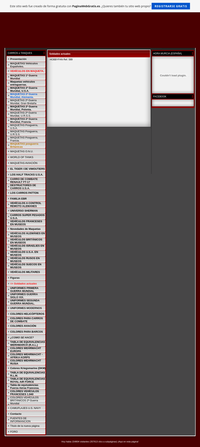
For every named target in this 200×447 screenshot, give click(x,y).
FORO (14, 431)
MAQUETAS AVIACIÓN (23, 162)
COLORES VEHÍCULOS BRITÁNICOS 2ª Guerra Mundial (24, 400)
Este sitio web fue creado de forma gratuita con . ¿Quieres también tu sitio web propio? (100, 6)
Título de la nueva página (24, 425)
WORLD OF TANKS (21, 157)
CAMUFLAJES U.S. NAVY (25, 408)
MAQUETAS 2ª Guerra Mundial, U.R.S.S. (23, 114)
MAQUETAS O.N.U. (21, 151)
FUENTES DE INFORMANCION (20, 420)
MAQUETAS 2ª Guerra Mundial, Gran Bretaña (23, 102)
